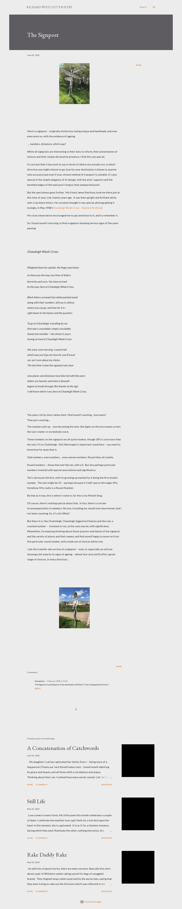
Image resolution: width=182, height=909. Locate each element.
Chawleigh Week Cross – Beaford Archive (77, 207)
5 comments (41, 891)
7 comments (41, 785)
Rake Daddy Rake (47, 854)
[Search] (143, 7)
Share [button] (139, 65)
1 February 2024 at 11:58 (57, 681)
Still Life (36, 801)
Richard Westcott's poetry (49, 7)
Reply (38, 688)
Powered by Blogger (91, 902)
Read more (106, 785)
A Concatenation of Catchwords (63, 748)
